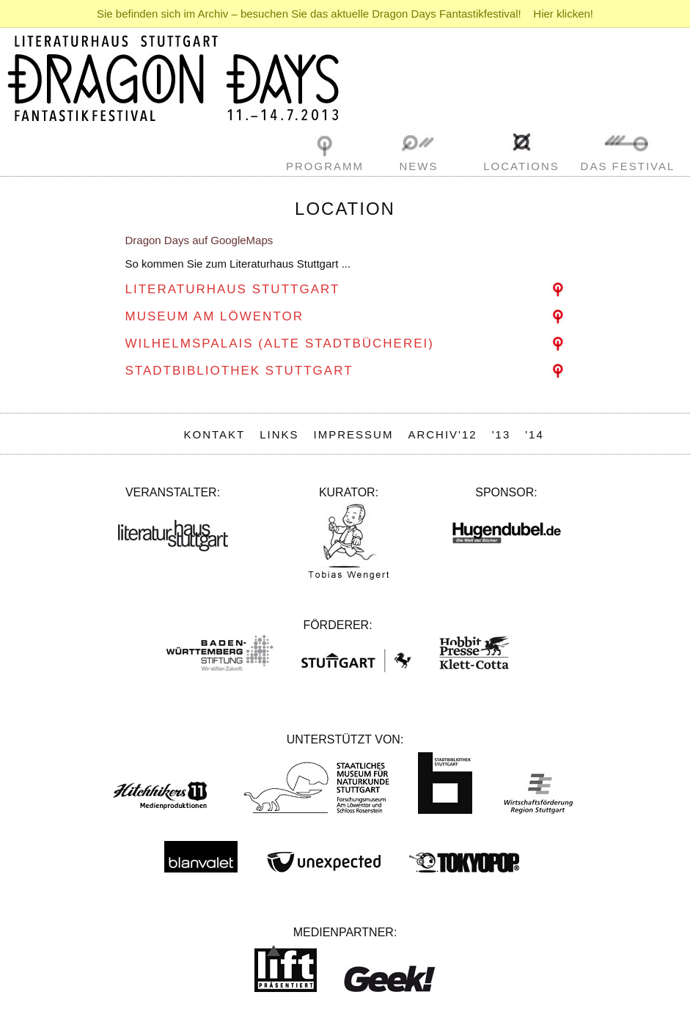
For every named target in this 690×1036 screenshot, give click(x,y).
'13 (501, 434)
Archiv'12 (442, 434)
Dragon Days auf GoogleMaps (199, 240)
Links (279, 434)
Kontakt (215, 434)
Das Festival (628, 166)
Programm (325, 166)
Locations (521, 166)
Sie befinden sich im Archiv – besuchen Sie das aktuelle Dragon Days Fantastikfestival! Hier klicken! (345, 13)
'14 (534, 434)
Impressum (354, 434)
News (419, 166)
